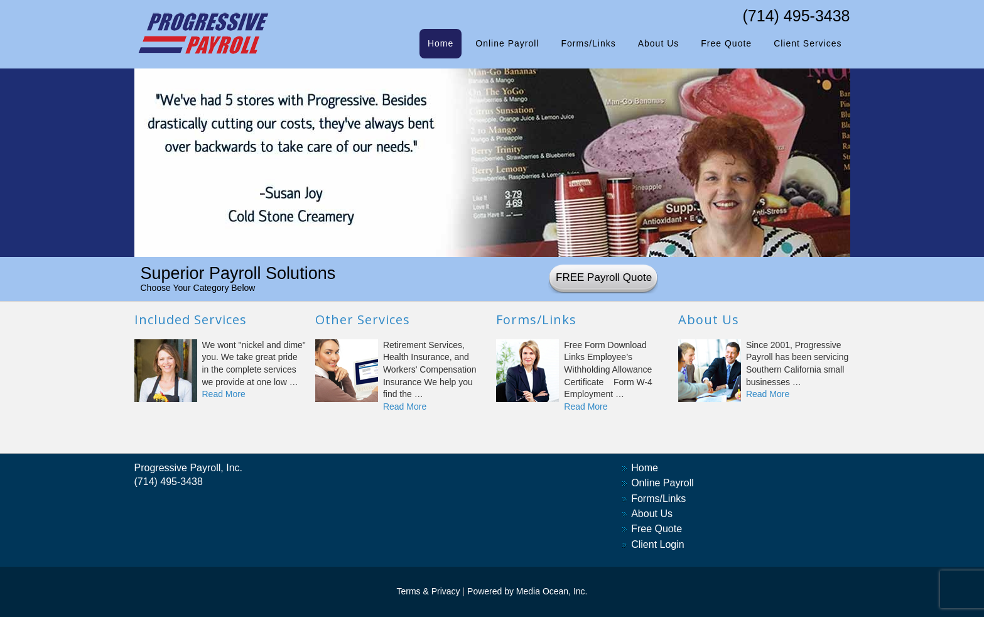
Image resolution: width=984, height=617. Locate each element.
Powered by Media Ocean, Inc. (527, 591)
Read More (224, 394)
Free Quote (656, 528)
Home (644, 467)
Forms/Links (658, 498)
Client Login (657, 544)
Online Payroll (662, 483)
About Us (652, 513)
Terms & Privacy (428, 591)
